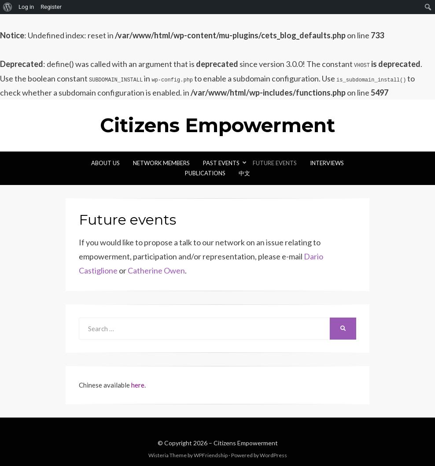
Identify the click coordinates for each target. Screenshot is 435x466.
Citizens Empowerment (217, 125)
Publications (205, 173)
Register (51, 7)
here (137, 385)
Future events (275, 162)
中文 (244, 173)
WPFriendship (211, 455)
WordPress (273, 455)
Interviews (327, 162)
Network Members (161, 162)
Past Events (221, 162)
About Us (105, 162)
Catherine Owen (156, 270)
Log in (26, 7)
